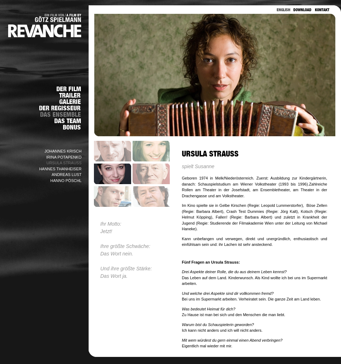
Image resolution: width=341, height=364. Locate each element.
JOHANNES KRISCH (63, 151)
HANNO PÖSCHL (66, 180)
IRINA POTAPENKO (64, 157)
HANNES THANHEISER (60, 169)
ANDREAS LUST (67, 174)
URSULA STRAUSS (64, 163)
